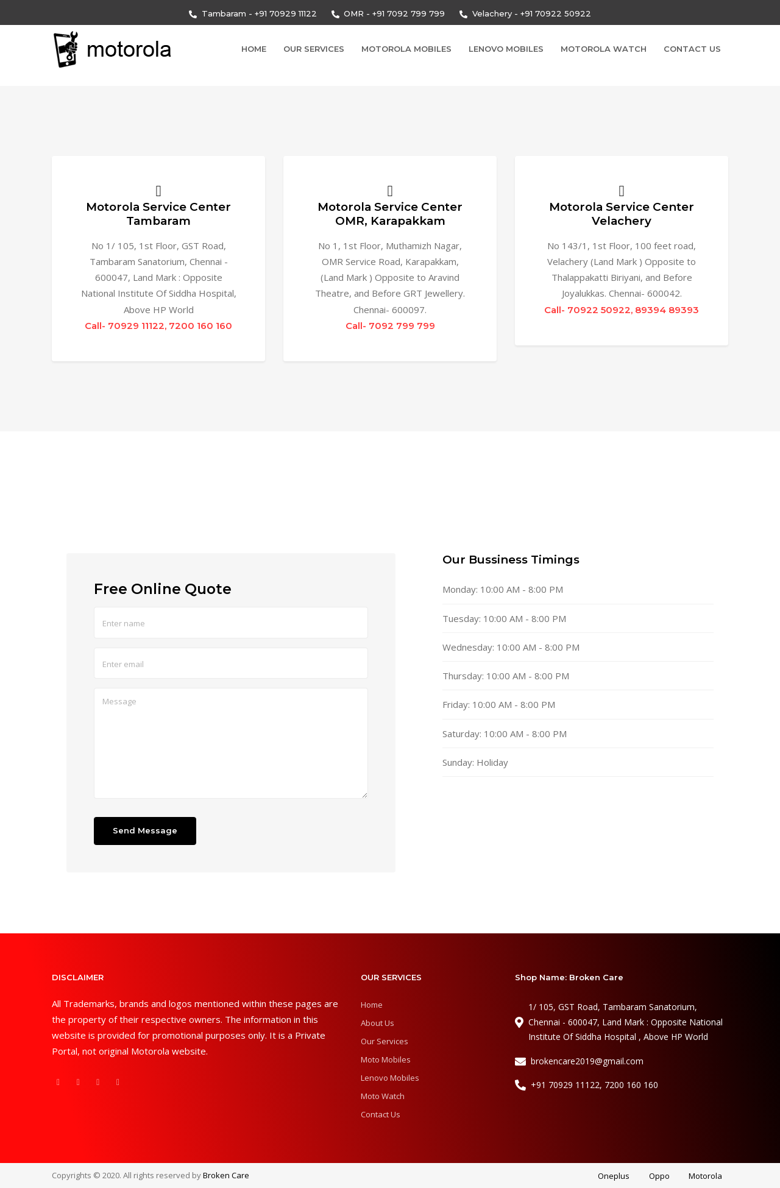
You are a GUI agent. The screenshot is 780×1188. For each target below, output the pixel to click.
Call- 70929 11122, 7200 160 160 (158, 325)
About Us (377, 1022)
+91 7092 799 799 (408, 13)
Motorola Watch (604, 49)
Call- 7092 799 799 (390, 325)
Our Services (313, 49)
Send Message (145, 831)
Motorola (705, 1176)
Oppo (659, 1176)
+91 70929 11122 (286, 13)
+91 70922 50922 (555, 13)
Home (253, 49)
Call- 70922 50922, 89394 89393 (621, 310)
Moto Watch (383, 1096)
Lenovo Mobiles (506, 49)
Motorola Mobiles (406, 49)
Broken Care (226, 1175)
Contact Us (692, 49)
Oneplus (613, 1176)
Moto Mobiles (386, 1059)
